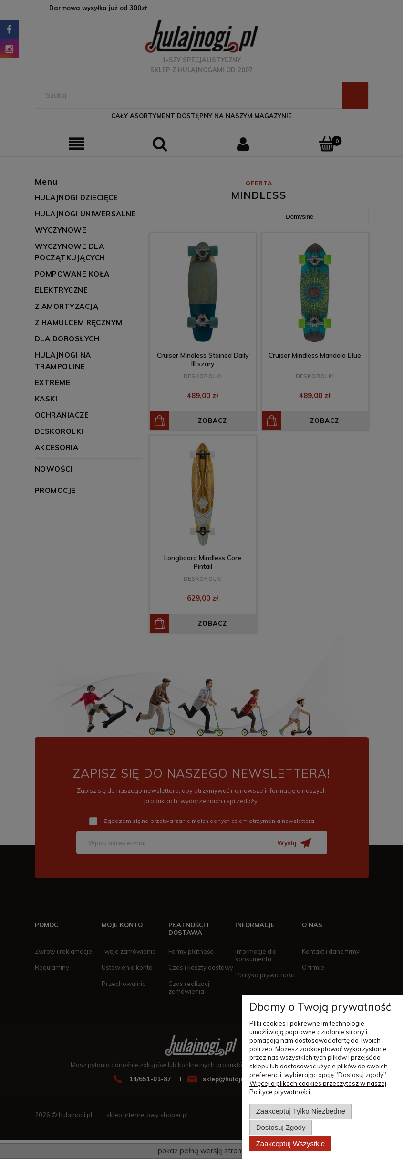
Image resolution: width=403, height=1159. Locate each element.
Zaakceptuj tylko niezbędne (300, 1112)
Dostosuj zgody (281, 1128)
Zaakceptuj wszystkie (290, 1143)
